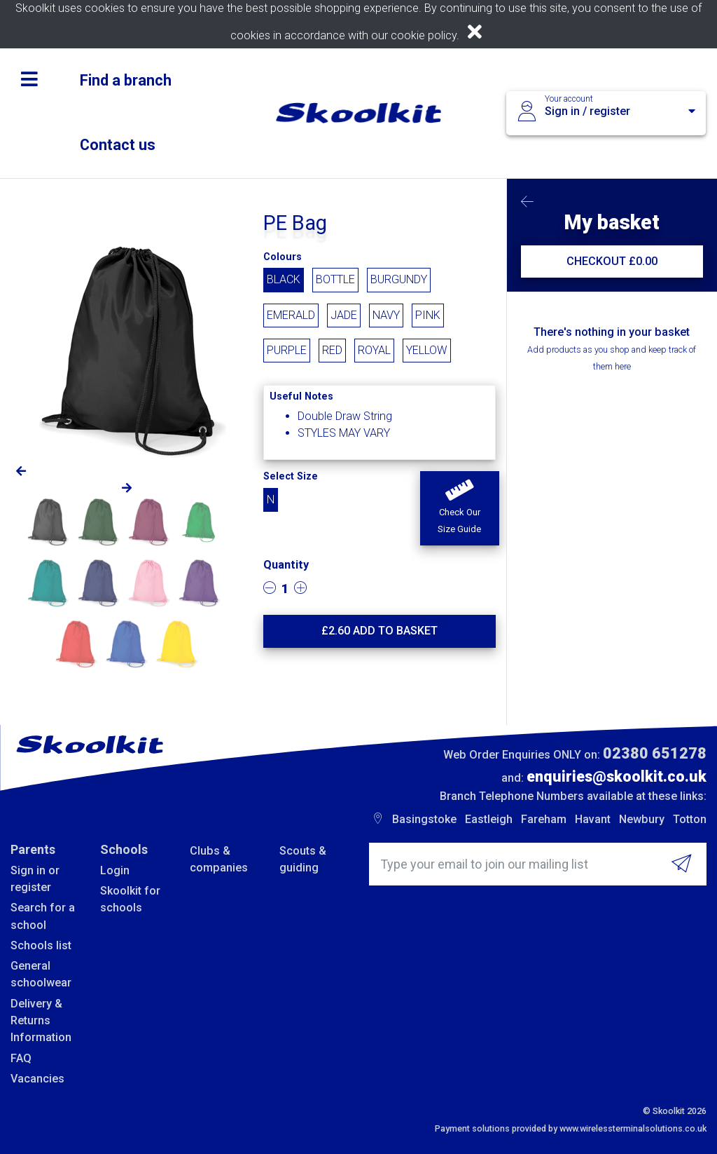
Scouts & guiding (302, 859)
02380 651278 (654, 753)
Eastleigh (489, 819)
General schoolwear (41, 974)
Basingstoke (424, 819)
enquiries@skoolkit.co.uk (616, 776)
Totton (689, 819)
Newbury (641, 819)
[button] (459, 508)
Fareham (543, 819)
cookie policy (424, 35)
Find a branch (126, 80)
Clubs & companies (219, 859)
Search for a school (43, 916)
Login (115, 870)
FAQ (21, 1058)
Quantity (286, 564)
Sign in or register (35, 879)
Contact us (117, 145)
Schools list (41, 945)
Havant (593, 819)
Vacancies (37, 1078)
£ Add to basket (379, 630)
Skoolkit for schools (130, 899)
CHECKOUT (611, 261)
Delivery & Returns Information (41, 1021)
